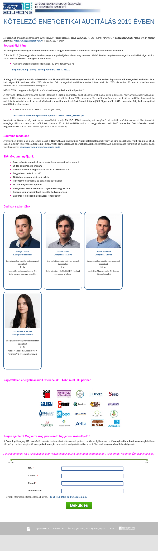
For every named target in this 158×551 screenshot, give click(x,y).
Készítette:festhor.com (126, 528)
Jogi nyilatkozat (42, 528)
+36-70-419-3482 (57, 497)
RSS (112, 528)
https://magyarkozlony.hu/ (28, 40)
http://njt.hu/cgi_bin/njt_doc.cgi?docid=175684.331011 (41, 69)
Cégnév (33, 475)
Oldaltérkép (58, 528)
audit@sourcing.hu (77, 497)
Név (31, 468)
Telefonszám (35, 490)
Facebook (28, 528)
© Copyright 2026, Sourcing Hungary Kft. (87, 528)
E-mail (32, 483)
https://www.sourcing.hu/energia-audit (40, 147)
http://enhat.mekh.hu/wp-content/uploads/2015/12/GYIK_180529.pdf (48, 115)
